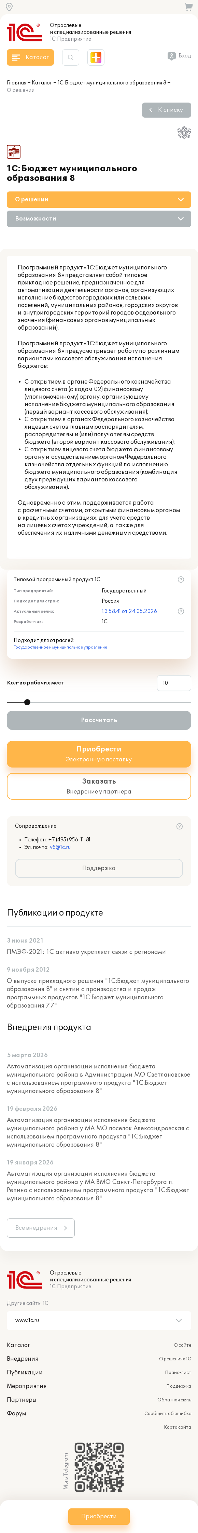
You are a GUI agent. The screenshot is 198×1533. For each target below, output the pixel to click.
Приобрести (99, 1516)
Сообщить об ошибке (167, 1413)
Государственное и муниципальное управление (60, 647)
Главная (16, 83)
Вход (185, 56)
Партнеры (22, 1400)
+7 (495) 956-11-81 (69, 840)
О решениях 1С (175, 1359)
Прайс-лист (178, 1372)
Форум (16, 1413)
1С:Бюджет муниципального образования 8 (112, 83)
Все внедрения (36, 1228)
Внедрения (23, 1359)
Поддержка (99, 868)
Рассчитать (99, 720)
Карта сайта (177, 1427)
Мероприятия (27, 1386)
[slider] (27, 702)
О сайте (182, 1345)
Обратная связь (174, 1400)
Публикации (25, 1372)
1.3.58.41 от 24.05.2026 (129, 611)
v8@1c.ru (60, 847)
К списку (170, 110)
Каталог (42, 83)
